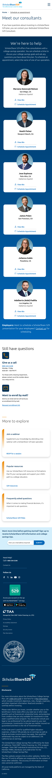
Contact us (41, 328)
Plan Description (8, 633)
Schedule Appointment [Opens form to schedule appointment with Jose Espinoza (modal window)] (26, 189)
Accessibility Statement (10, 622)
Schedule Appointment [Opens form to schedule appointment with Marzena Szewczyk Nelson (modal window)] (26, 104)
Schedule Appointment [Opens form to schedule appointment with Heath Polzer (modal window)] (26, 147)
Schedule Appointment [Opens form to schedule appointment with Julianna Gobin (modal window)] (26, 274)
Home (4, 12)
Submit (39, 543)
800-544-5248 (7, 366)
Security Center (7, 629)
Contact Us (6, 565)
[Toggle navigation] (49, 4)
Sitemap (5, 626)
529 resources (12, 486)
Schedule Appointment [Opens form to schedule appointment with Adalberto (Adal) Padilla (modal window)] (26, 316)
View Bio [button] (20, 100)
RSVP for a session (14, 454)
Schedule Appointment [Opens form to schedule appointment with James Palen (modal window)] (26, 231)
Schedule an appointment (20, 12)
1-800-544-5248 (11, 561)
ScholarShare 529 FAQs (16, 518)
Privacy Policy (7, 619)
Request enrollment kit (11, 405)
